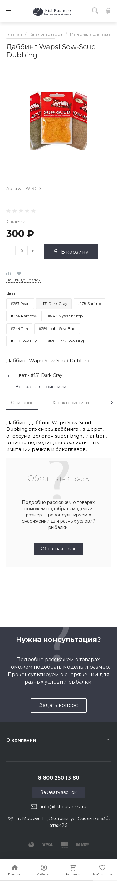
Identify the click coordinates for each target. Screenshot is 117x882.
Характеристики (70, 402)
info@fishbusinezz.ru (63, 806)
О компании (21, 740)
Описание (22, 402)
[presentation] (111, 402)
